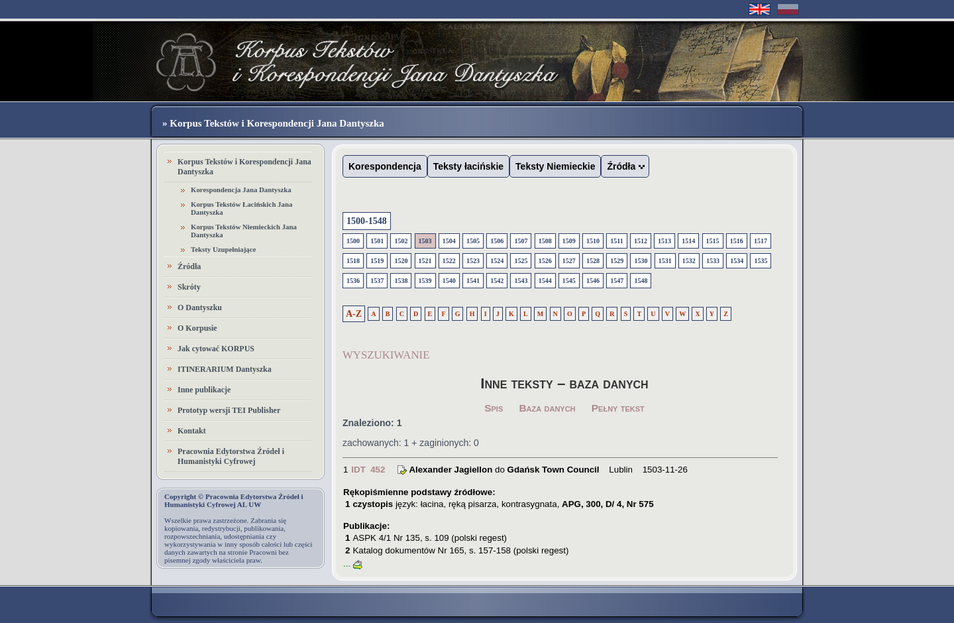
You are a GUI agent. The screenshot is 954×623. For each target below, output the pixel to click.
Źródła (189, 266)
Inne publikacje (204, 389)
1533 (712, 260)
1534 (736, 260)
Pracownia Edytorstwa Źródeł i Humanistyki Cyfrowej (231, 456)
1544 (545, 280)
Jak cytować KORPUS (216, 348)
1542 (497, 280)
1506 (497, 241)
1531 (665, 260)
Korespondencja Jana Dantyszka (241, 190)
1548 (640, 280)
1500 (353, 241)
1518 (353, 260)
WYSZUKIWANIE (386, 355)
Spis (493, 408)
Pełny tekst (618, 408)
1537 (377, 280)
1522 (449, 260)
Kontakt (192, 430)
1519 (377, 260)
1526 (545, 260)
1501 (377, 241)
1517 (760, 241)
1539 (425, 280)
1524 (497, 260)
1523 (473, 260)
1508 (545, 241)
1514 (688, 241)
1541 (473, 280)
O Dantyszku (200, 307)
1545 (569, 280)
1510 (593, 241)
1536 (353, 280)
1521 (425, 260)
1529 (616, 260)
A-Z (354, 314)
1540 (449, 280)
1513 (664, 241)
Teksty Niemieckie (555, 166)
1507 (520, 241)
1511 (616, 241)
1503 (425, 241)
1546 (593, 280)
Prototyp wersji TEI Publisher (229, 410)
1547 (616, 280)
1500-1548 (366, 221)
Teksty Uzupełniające (223, 249)
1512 (640, 241)
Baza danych (547, 408)
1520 (400, 260)
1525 (520, 260)
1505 (473, 241)
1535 (760, 260)
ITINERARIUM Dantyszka (225, 369)
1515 (712, 241)
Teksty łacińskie (468, 166)
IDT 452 (368, 470)
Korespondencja (384, 166)
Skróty (189, 287)
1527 (569, 260)
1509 (569, 241)
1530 (640, 260)
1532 (689, 260)
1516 (736, 241)
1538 (400, 280)
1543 (520, 280)
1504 (449, 241)
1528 (593, 260)
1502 (400, 241)
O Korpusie (197, 328)
